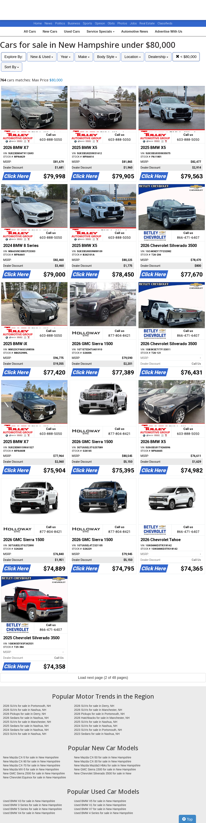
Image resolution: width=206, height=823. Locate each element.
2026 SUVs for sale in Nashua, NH (24, 709)
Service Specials (101, 31)
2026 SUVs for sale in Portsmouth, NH (27, 705)
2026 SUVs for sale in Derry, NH (94, 705)
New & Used (41, 57)
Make (83, 57)
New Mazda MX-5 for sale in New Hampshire (31, 769)
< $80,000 (186, 57)
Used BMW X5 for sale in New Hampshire (100, 801)
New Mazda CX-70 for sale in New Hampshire (31, 765)
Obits (112, 23)
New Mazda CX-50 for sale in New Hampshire (102, 757)
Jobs (134, 23)
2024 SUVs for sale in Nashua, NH (95, 725)
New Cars (50, 31)
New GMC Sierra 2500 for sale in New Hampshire (34, 773)
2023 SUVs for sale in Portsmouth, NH (98, 729)
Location (133, 57)
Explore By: (13, 57)
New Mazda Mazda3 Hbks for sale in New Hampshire (107, 765)
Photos (123, 23)
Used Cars (72, 31)
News (48, 23)
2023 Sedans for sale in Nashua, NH (97, 733)
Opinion (100, 23)
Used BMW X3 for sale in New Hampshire (29, 801)
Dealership (158, 57)
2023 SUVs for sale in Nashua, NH (24, 733)
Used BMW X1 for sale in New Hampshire (100, 805)
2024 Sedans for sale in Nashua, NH (25, 729)
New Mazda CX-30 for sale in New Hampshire (102, 761)
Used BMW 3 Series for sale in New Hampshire (32, 805)
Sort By (11, 67)
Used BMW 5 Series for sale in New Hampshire (32, 809)
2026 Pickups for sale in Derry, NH (24, 713)
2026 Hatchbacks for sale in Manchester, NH (102, 717)
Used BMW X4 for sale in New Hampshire (29, 813)
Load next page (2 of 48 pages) (103, 678)
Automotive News (134, 31)
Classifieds (165, 23)
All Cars (30, 31)
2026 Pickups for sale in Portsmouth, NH (99, 713)
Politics (60, 23)
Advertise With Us (168, 31)
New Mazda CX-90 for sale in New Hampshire (31, 761)
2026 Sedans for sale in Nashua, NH (25, 717)
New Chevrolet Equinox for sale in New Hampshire (34, 777)
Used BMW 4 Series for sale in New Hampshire (103, 813)
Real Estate (148, 23)
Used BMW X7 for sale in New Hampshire (100, 809)
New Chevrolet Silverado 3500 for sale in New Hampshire (102, 773)
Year (65, 57)
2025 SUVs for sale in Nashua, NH (95, 721)
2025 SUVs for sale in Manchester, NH (27, 721)
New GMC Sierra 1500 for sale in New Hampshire (105, 769)
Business (74, 23)
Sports (88, 23)
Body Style (107, 57)
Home (38, 23)
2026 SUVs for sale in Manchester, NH (98, 709)
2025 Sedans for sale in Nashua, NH (25, 725)
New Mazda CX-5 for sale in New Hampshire (31, 757)
